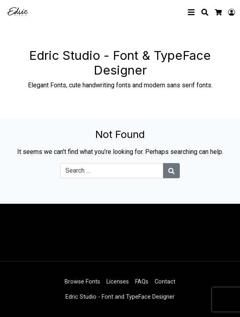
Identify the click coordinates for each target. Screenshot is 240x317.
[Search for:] (111, 170)
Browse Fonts (82, 281)
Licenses (117, 281)
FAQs (141, 281)
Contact (165, 281)
